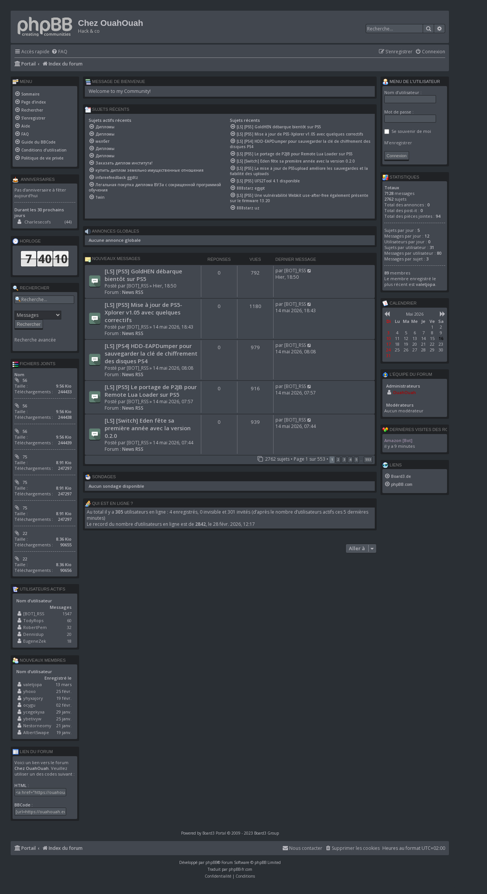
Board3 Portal (214, 833)
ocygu (29, 705)
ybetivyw (32, 719)
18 (69, 641)
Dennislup (33, 634)
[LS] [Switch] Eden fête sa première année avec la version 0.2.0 (148, 428)
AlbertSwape (36, 732)
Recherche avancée (35, 340)
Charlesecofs (37, 222)
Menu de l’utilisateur (411, 82)
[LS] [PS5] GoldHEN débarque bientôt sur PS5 (143, 275)
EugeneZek (34, 641)
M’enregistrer (398, 142)
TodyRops (33, 620)
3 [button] (344, 459)
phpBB (211, 862)
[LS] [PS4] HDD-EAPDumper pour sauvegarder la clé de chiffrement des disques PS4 (151, 353)
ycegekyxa (34, 712)
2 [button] (338, 459)
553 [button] (368, 459)
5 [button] (356, 459)
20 (69, 634)
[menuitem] (59, 52)
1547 (67, 613)
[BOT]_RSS (137, 286)
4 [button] (350, 459)
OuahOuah (404, 392)
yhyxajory (33, 698)
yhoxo (29, 691)
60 (69, 620)
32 (69, 627)
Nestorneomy (37, 725)
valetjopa (32, 684)
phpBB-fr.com (240, 869)
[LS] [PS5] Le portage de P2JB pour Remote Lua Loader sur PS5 (151, 390)
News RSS (132, 292)
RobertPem (35, 627)
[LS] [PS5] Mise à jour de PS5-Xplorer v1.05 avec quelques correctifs (143, 312)
